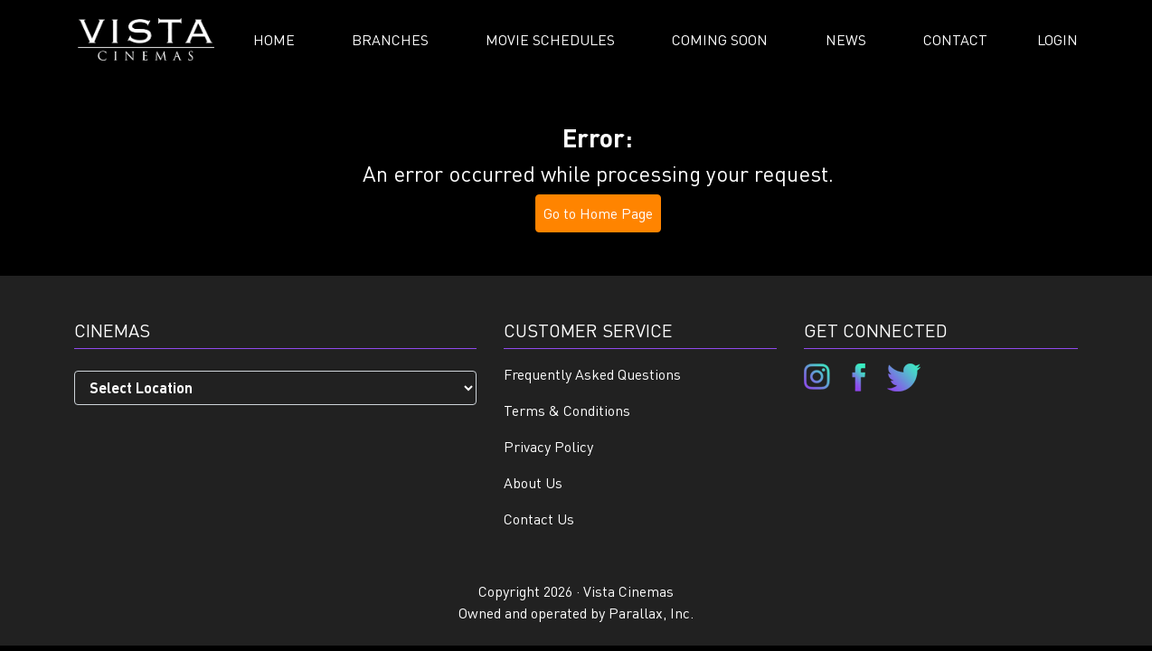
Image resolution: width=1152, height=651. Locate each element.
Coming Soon (720, 39)
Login (1057, 39)
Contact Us (539, 518)
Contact (955, 39)
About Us (533, 482)
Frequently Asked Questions (592, 373)
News (846, 39)
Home (274, 39)
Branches (390, 39)
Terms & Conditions (567, 410)
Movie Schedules (550, 39)
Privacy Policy (548, 446)
